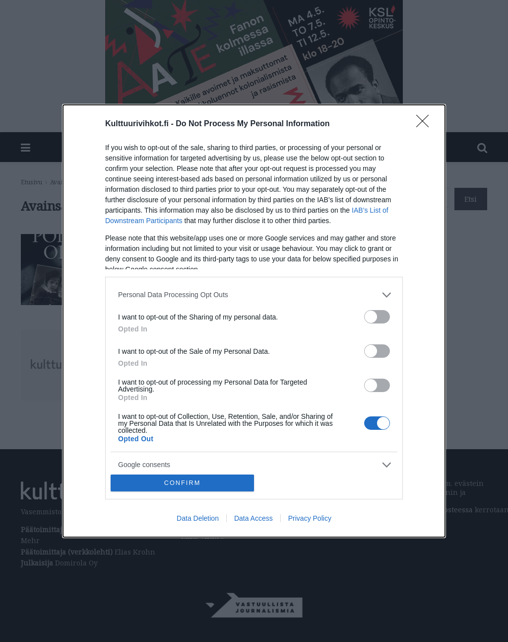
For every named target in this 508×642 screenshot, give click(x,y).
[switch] (377, 316)
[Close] (425, 124)
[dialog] (254, 321)
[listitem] (254, 295)
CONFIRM (182, 483)
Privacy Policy (309, 518)
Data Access (253, 518)
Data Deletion (198, 518)
